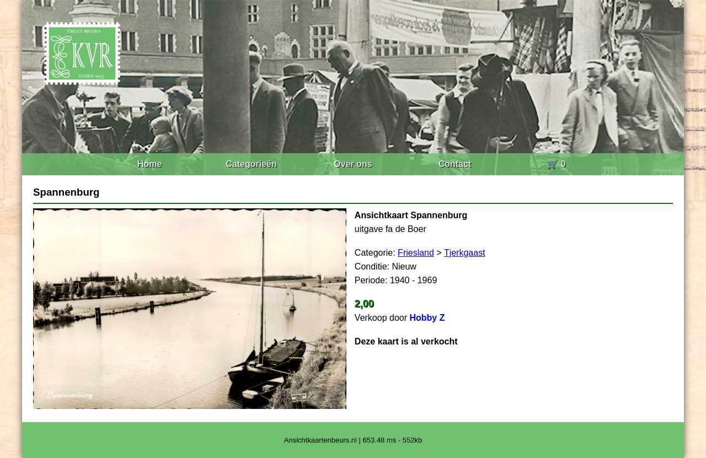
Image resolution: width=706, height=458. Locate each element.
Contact (455, 164)
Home (149, 164)
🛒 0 (556, 164)
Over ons (353, 164)
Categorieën (251, 164)
